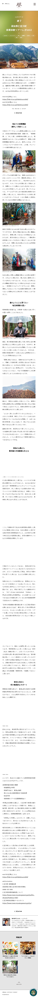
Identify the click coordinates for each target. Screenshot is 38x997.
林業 (18, 35)
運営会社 (4, 992)
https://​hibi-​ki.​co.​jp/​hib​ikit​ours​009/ (15, 877)
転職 (16, 37)
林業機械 (23, 35)
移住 (33, 35)
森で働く (28, 35)
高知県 (21, 37)
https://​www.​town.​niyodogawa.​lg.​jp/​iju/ (17, 903)
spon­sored (5, 35)
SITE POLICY (10, 992)
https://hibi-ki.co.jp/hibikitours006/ (15, 99)
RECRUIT (15, 992)
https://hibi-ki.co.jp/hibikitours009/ (15, 105)
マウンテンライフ (12, 35)
